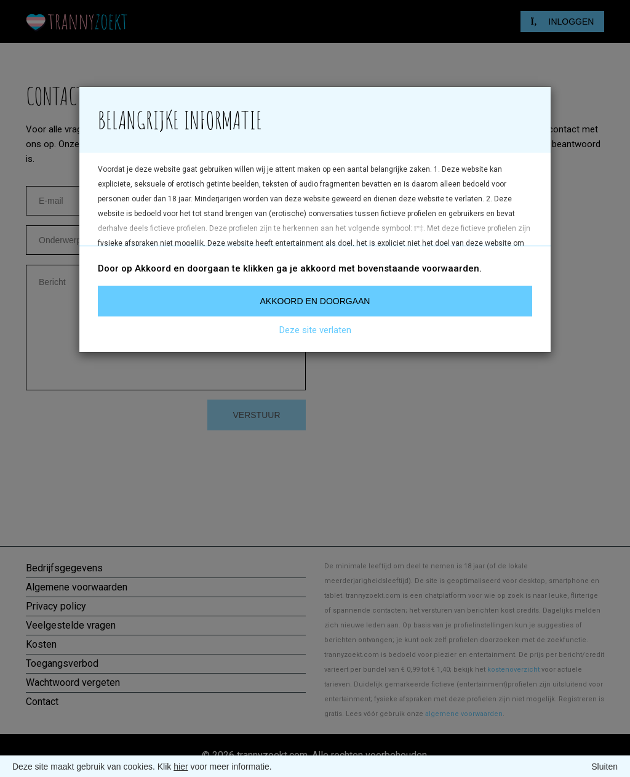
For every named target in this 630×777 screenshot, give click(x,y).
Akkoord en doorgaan (315, 301)
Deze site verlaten (315, 330)
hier (180, 766)
